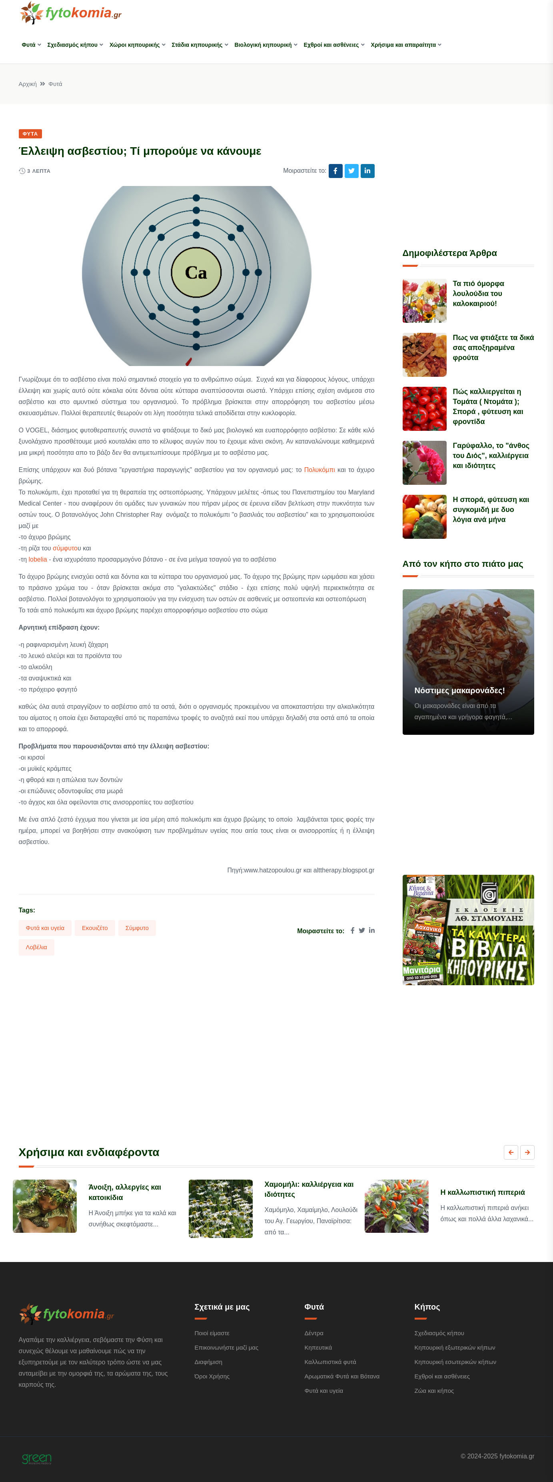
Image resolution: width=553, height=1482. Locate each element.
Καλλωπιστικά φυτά (330, 1361)
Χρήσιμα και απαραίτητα (403, 45)
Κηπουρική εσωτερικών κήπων (456, 1361)
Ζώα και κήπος (434, 1390)
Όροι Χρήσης (212, 1376)
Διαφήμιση (209, 1361)
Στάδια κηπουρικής (197, 45)
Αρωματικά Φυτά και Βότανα (342, 1376)
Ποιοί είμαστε (212, 1333)
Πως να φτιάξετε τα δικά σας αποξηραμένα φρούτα (493, 348)
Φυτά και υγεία (45, 927)
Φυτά (29, 45)
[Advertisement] (469, 178)
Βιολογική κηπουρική (263, 45)
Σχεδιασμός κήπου (73, 45)
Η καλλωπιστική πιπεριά (483, 1192)
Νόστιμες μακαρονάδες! (460, 690)
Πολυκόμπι (319, 469)
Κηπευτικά (318, 1347)
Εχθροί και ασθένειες (331, 45)
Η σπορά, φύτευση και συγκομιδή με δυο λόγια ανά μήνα (491, 510)
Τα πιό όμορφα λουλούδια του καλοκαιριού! (479, 294)
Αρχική (28, 83)
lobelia (37, 559)
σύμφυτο (65, 548)
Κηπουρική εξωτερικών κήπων (455, 1347)
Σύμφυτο (137, 927)
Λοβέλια (36, 947)
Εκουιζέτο (95, 927)
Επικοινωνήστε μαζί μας (227, 1347)
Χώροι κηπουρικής (135, 45)
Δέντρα (314, 1333)
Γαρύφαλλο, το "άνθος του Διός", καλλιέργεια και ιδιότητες (491, 456)
